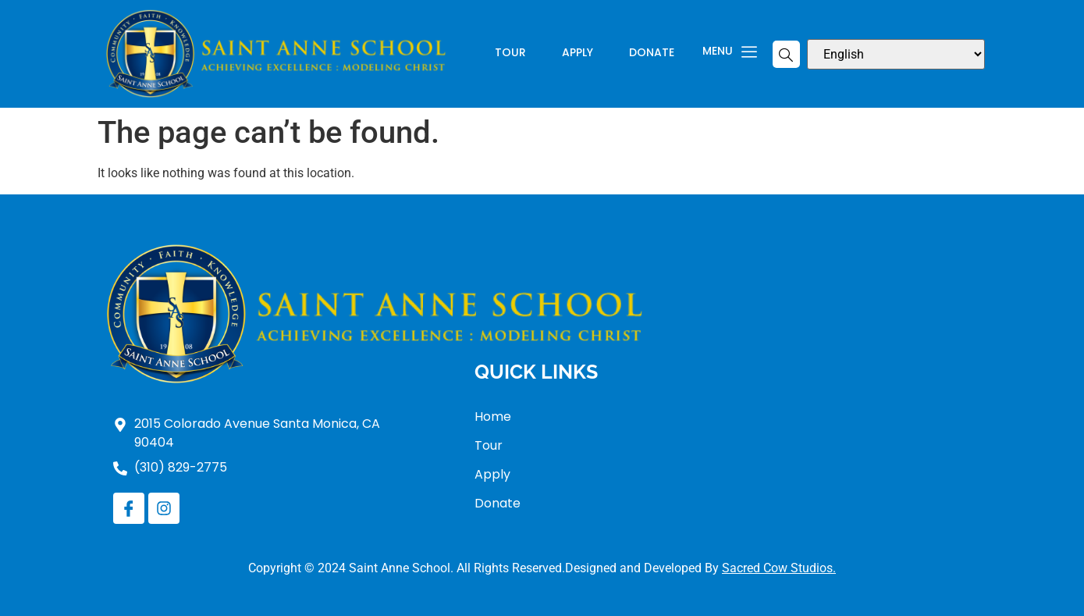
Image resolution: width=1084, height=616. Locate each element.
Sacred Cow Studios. (779, 568)
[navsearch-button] (786, 54)
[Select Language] (896, 54)
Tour (510, 53)
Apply (577, 53)
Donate (651, 53)
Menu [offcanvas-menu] (729, 52)
